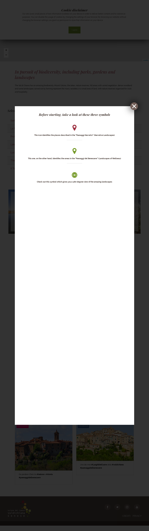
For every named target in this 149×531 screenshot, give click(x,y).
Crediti (126, 521)
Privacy (137, 521)
